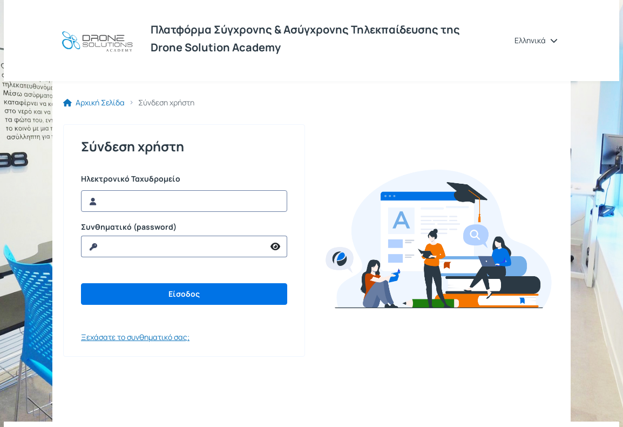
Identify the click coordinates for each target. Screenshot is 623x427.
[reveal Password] (173, 246)
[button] (536, 40)
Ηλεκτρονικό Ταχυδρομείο (130, 179)
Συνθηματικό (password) (129, 227)
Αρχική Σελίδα (94, 102)
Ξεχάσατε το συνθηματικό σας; (135, 337)
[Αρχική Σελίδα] (97, 40)
